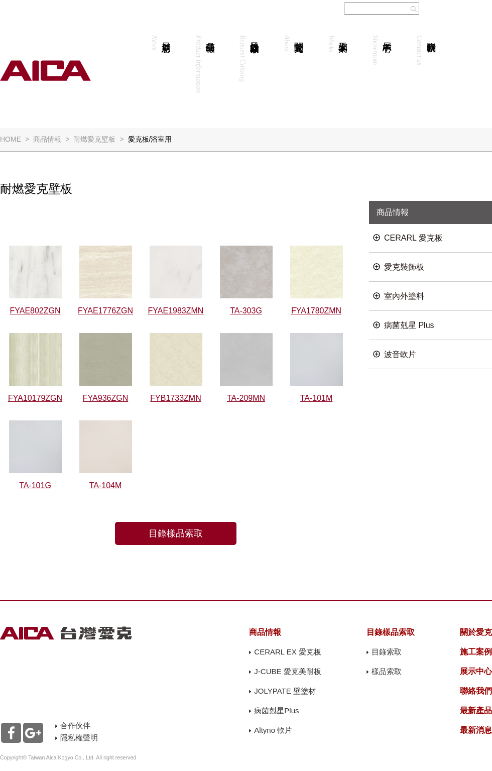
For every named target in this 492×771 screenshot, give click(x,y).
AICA (45, 70)
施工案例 (337, 44)
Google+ (33, 733)
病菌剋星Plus (276, 710)
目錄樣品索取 (249, 58)
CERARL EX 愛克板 (287, 651)
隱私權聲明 (79, 737)
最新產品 (476, 710)
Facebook (11, 733)
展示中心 (382, 50)
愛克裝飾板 (404, 267)
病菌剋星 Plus (409, 325)
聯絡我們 (426, 50)
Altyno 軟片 (273, 730)
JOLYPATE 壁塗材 (285, 691)
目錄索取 (387, 651)
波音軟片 (400, 354)
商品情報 (205, 64)
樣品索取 (387, 671)
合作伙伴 (75, 725)
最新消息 (161, 42)
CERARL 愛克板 (413, 238)
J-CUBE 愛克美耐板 (287, 671)
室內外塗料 (404, 296)
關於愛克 (293, 43)
